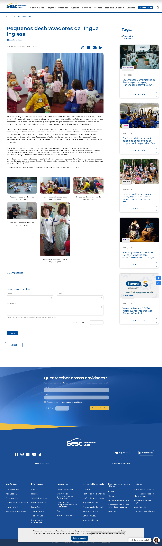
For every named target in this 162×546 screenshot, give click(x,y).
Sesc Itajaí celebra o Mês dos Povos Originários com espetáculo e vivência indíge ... (139, 255)
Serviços (86, 8)
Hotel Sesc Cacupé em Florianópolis (144, 495)
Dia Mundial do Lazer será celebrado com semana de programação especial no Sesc (139, 141)
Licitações (35, 507)
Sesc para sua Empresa (16, 511)
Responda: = (80, 322)
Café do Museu (89, 516)
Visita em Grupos (90, 511)
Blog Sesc (112, 511)
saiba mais (139, 94)
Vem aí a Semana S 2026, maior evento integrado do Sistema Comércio (137, 311)
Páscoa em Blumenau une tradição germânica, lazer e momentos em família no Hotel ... (137, 198)
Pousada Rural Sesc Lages (143, 501)
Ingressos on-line (90, 503)
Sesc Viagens (140, 507)
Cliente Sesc (145, 8)
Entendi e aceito (79, 538)
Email (46, 394)
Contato (131, 8)
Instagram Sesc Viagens (144, 511)
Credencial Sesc (13, 489)
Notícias (98, 8)
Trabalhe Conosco (114, 8)
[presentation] (24, 324)
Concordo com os (63, 402)
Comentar (12, 333)
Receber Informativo (99, 408)
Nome (9, 294)
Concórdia (128, 38)
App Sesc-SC (11, 494)
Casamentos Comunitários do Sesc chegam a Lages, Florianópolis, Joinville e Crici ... (139, 84)
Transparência (37, 511)
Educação (27, 16)
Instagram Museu (91, 520)
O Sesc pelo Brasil (65, 489)
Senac (60, 511)
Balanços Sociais (38, 503)
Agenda (75, 8)
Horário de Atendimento (94, 498)
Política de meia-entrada (17, 503)
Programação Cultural (93, 507)
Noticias (17, 16)
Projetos (51, 8)
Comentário (11, 303)
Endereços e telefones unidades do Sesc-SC (118, 506)
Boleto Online (12, 498)
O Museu (87, 489)
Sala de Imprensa (39, 498)
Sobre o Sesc (37, 8)
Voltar (14, 344)
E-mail (59, 294)
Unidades (63, 8)
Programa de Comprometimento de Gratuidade (67, 504)
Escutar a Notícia (15, 40)
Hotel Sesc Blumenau (144, 489)
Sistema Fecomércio (66, 516)
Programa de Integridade (37, 521)
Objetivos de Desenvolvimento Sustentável (65, 496)
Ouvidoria (112, 492)
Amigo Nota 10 (12, 507)
